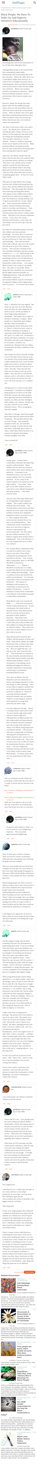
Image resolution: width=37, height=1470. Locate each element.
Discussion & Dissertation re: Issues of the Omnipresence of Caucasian (24, 1316)
